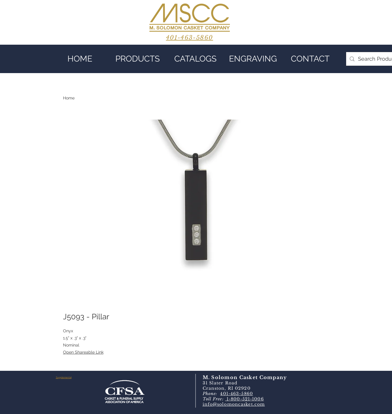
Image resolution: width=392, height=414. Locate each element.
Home (69, 98)
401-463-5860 (236, 393)
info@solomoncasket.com (234, 404)
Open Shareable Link (83, 352)
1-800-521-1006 (244, 399)
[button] (138, 59)
